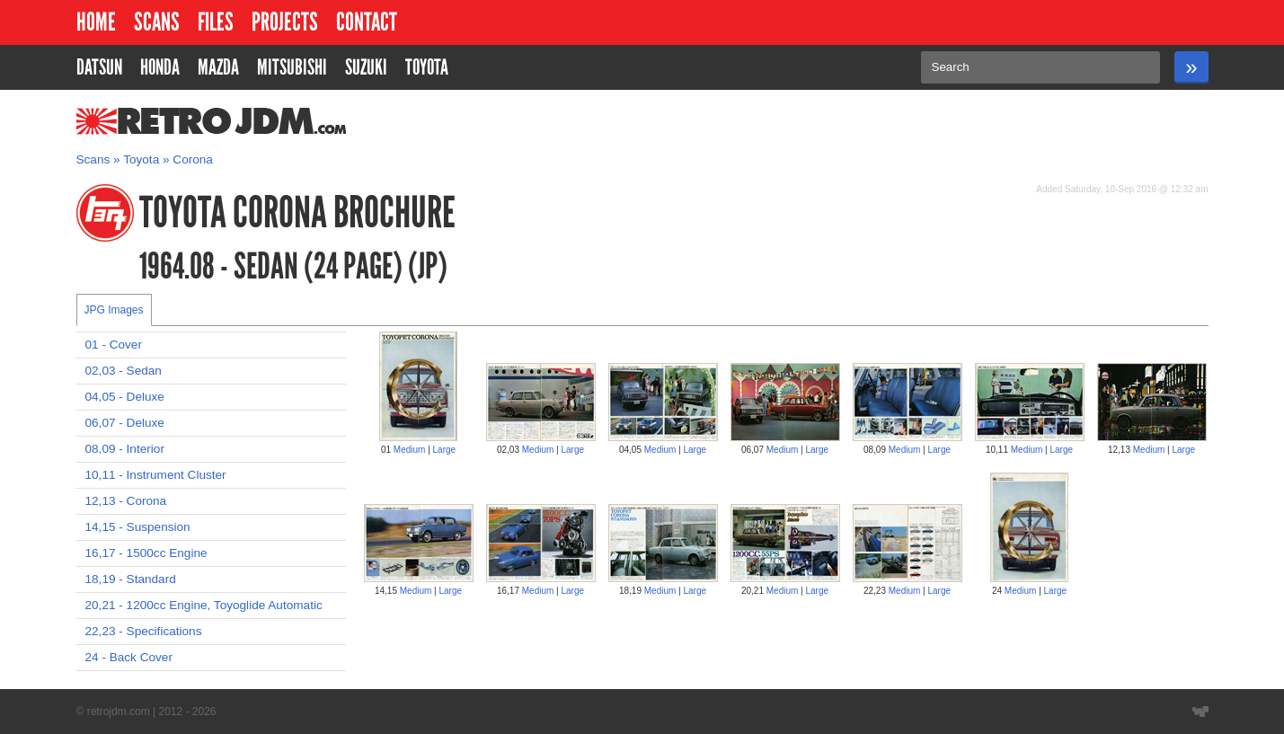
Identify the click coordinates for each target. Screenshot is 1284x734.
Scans (157, 22)
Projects (285, 22)
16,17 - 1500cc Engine (146, 553)
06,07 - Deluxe (124, 422)
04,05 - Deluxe (124, 396)
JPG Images (114, 310)
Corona (193, 159)
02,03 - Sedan (123, 370)
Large (444, 450)
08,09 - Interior (124, 448)
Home (96, 22)
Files (216, 22)
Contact (366, 22)
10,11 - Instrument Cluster (155, 475)
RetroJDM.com (164, 121)
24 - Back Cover (129, 657)
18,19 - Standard (130, 579)
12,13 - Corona (126, 501)
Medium (410, 450)
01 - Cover (113, 344)
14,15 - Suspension (137, 527)
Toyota (141, 159)
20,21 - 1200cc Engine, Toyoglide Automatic (204, 605)
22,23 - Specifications (143, 631)
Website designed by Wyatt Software (1200, 711)
